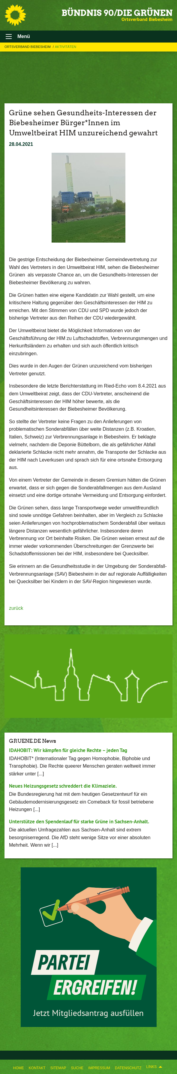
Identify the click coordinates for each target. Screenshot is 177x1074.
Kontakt (37, 1068)
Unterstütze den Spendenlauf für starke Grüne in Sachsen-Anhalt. (79, 821)
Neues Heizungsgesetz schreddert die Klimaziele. (63, 786)
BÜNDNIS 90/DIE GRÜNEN (117, 13)
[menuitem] (18, 1067)
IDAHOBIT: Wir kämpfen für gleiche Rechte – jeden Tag (68, 750)
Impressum (99, 1068)
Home (18, 1068)
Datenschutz (128, 1068)
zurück (16, 608)
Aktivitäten (65, 47)
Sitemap (58, 1068)
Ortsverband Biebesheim (28, 47)
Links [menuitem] (151, 1067)
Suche (77, 1068)
